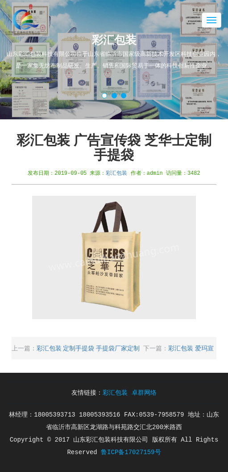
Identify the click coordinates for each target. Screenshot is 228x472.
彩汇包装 (116, 172)
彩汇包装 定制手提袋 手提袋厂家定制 (88, 348)
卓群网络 (144, 392)
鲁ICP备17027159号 (131, 452)
